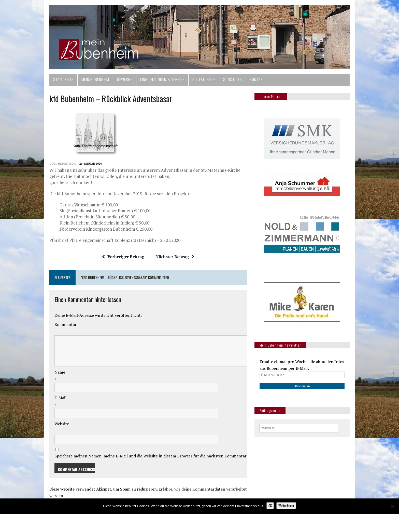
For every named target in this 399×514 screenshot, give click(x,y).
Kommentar (65, 324)
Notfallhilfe (203, 79)
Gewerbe (124, 79)
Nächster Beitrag (174, 256)
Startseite (63, 79)
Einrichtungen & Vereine (162, 79)
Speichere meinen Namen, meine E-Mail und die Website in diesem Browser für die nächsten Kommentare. (152, 456)
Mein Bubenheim (95, 79)
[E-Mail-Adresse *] (302, 375)
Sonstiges (232, 79)
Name (59, 372)
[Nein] (392, 506)
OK (270, 505)
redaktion (67, 163)
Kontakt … (259, 79)
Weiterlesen (286, 505)
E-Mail (60, 398)
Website (61, 424)
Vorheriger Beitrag (123, 256)
